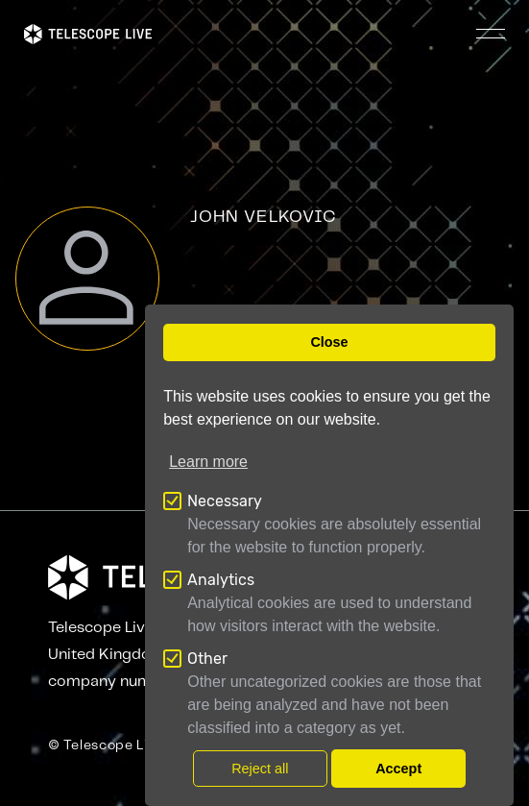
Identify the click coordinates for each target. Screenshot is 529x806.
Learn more (208, 461)
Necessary (224, 501)
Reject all (259, 768)
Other (207, 658)
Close (329, 342)
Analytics (220, 580)
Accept (398, 768)
